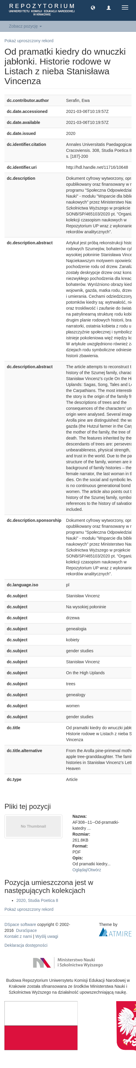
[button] (93, 7)
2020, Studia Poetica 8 (37, 900)
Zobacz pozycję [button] (25, 26)
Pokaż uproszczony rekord (28, 40)
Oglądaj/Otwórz (86, 869)
